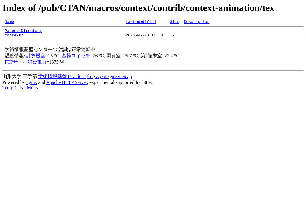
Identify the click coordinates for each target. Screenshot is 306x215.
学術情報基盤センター (62, 79)
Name (9, 22)
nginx (31, 84)
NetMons (29, 90)
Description (196, 22)
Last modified (141, 22)
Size (174, 22)
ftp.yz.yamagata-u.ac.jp (109, 79)
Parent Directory (23, 32)
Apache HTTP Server (66, 84)
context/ (14, 37)
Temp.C (10, 90)
